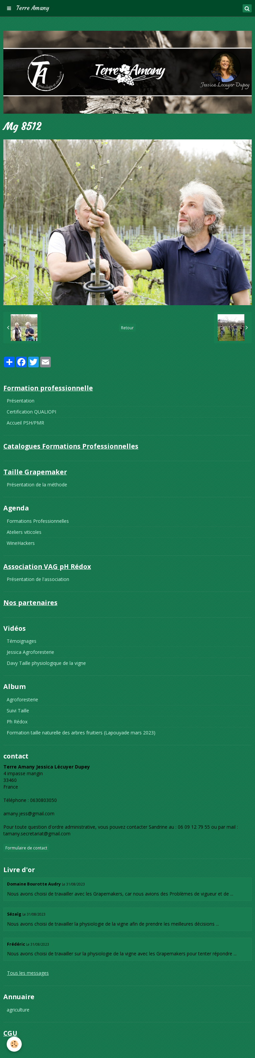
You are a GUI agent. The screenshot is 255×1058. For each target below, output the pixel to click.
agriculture (18, 1010)
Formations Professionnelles (38, 521)
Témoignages (21, 641)
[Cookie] (14, 1044)
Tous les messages (28, 973)
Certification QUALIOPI (31, 411)
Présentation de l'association (38, 579)
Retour (127, 327)
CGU (11, 1046)
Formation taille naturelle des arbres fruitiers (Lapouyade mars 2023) (81, 732)
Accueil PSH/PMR (25, 423)
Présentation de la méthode (37, 484)
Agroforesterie (22, 699)
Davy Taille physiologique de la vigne (46, 663)
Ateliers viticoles (24, 532)
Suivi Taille (18, 710)
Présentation (20, 400)
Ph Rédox (17, 721)
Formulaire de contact (26, 847)
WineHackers (21, 543)
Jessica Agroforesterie (30, 652)
